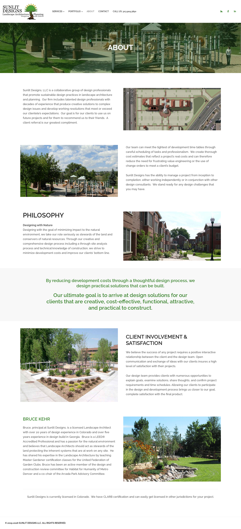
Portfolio (74, 11)
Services (57, 11)
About (90, 11)
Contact (103, 11)
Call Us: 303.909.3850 (124, 11)
